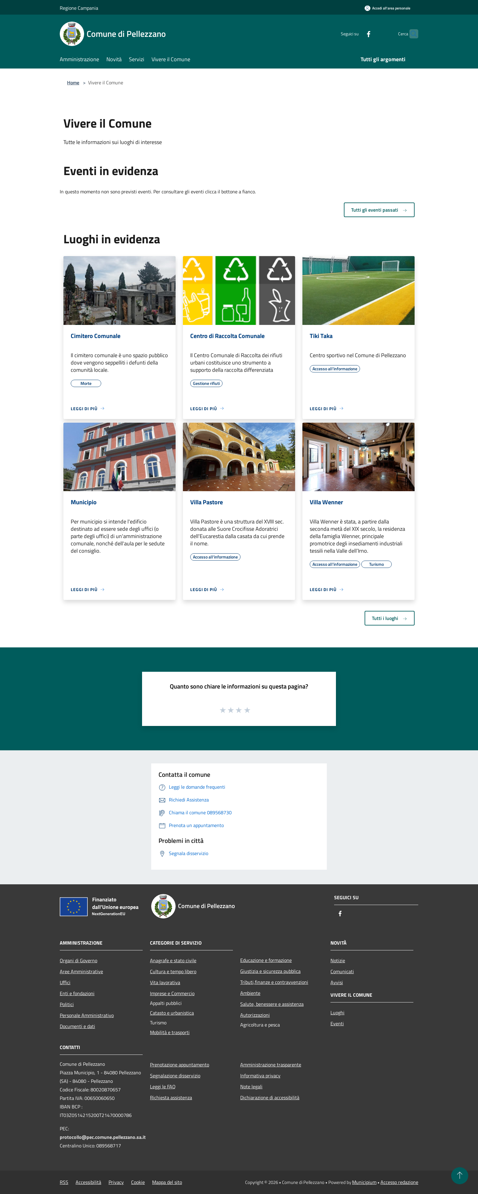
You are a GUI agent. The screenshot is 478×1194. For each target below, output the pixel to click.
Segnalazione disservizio (175, 1075)
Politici (67, 1004)
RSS (64, 1182)
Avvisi (336, 982)
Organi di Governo (78, 960)
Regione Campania (79, 8)
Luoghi (337, 1012)
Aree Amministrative (81, 971)
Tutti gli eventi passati (379, 209)
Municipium (364, 1182)
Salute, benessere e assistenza (272, 1004)
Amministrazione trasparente (270, 1064)
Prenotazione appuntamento (179, 1064)
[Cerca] (411, 33)
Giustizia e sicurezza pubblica (270, 971)
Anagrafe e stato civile (173, 960)
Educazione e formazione (266, 960)
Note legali (251, 1086)
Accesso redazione (399, 1182)
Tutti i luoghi (389, 618)
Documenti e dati (77, 1026)
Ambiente (250, 993)
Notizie (337, 960)
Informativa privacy (260, 1075)
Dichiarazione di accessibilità (269, 1097)
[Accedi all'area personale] (387, 8)
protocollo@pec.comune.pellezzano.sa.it (103, 1137)
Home (73, 82)
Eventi (337, 1023)
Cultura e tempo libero (173, 971)
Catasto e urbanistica (172, 1012)
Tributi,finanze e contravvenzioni (274, 982)
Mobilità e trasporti (170, 1032)
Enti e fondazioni (77, 993)
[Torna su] (459, 1175)
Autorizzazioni (255, 1015)
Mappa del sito (167, 1182)
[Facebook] (357, 34)
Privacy (116, 1182)
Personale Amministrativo (87, 1015)
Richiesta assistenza (171, 1097)
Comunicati (342, 971)
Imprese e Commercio (172, 993)
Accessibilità (88, 1182)
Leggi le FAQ (163, 1086)
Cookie (138, 1182)
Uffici (65, 982)
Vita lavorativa (165, 982)
